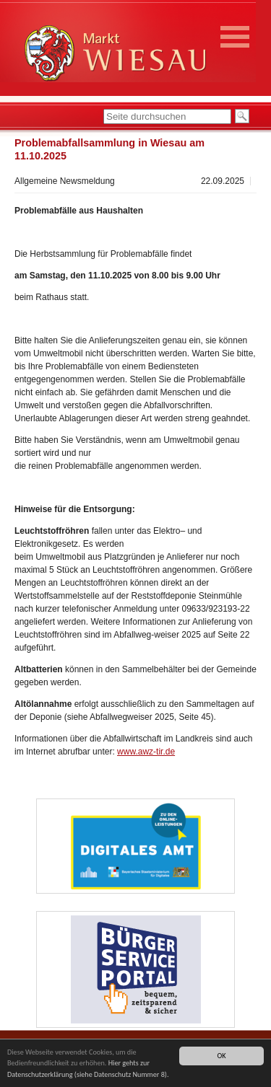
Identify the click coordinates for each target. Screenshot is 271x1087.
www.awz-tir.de (146, 752)
